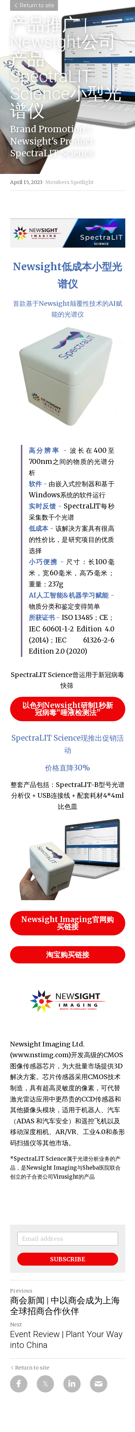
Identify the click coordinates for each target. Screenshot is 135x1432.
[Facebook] (18, 1383)
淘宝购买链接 (67, 954)
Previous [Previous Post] (21, 1291)
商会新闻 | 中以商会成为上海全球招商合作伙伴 (65, 1305)
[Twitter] (45, 1383)
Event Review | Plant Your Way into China (66, 1339)
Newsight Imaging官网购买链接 (67, 923)
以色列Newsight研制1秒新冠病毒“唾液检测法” (67, 709)
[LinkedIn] (72, 1383)
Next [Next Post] (16, 1324)
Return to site (34, 5)
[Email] (98, 1383)
